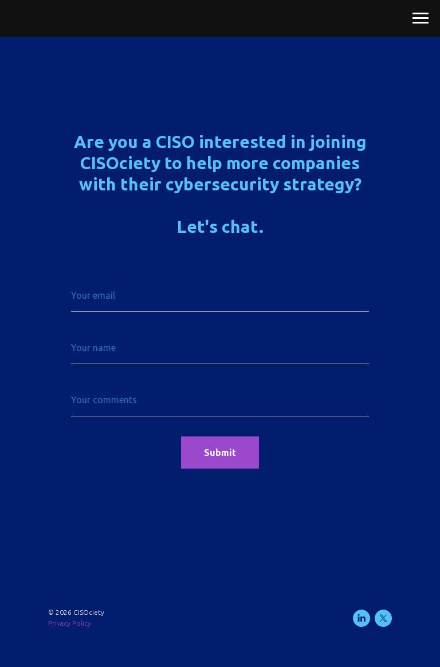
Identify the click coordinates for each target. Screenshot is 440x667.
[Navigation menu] (420, 18)
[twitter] (383, 618)
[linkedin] (361, 618)
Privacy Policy (69, 623)
